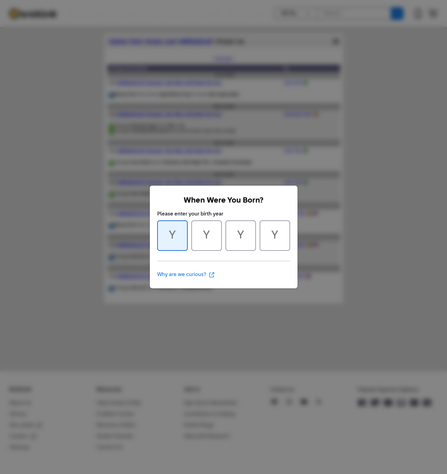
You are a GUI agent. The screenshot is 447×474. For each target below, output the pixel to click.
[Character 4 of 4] (275, 235)
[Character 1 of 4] (172, 235)
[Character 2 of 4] (206, 235)
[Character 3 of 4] (240, 235)
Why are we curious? (186, 275)
